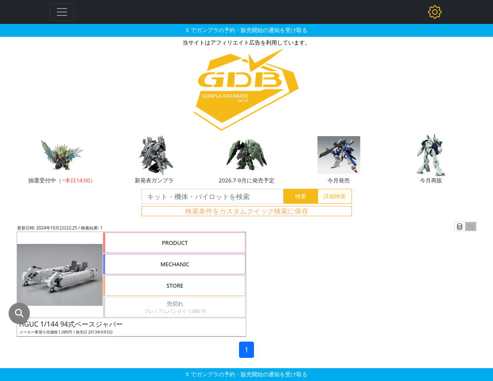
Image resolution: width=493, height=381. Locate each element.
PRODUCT (175, 243)
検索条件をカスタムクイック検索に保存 (246, 211)
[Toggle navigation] (62, 12)
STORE (174, 285)
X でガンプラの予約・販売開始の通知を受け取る (246, 30)
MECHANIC (174, 264)
